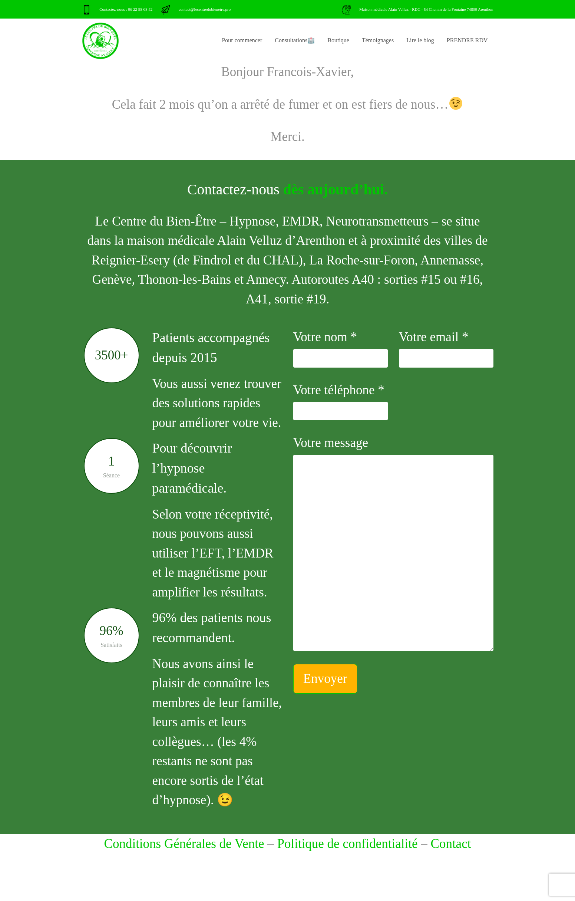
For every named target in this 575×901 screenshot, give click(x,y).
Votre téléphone (340, 402)
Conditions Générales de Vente (184, 843)
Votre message (393, 543)
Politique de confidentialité (347, 843)
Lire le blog (420, 40)
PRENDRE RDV (467, 40)
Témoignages (378, 40)
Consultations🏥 (295, 40)
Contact (451, 843)
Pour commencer (242, 40)
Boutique (338, 40)
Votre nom (340, 349)
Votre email (446, 349)
